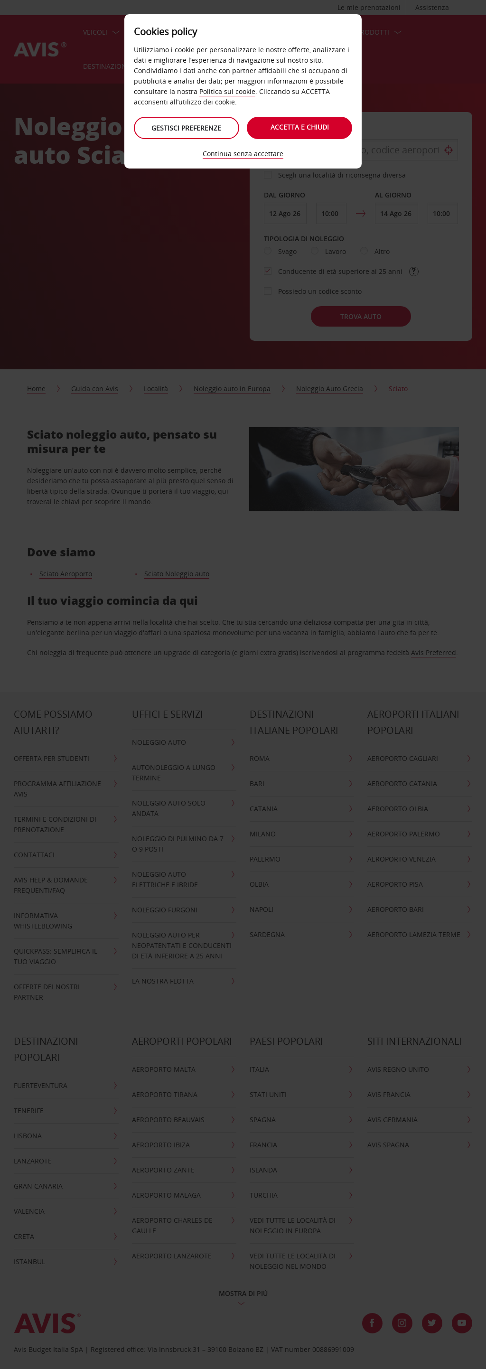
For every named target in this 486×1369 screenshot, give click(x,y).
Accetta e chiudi (300, 126)
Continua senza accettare (243, 153)
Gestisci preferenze (186, 127)
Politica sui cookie (227, 91)
